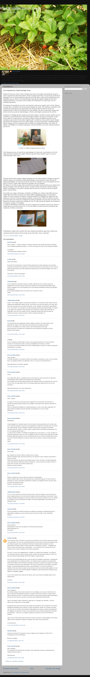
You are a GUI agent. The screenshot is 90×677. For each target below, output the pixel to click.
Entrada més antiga (53, 668)
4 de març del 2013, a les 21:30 (16, 486)
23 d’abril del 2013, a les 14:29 (15, 657)
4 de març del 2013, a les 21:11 (16, 412)
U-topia (9, 259)
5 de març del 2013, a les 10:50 (16, 503)
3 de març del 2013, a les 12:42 (16, 253)
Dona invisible (16, 71)
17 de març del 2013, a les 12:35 (16, 625)
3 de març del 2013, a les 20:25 (16, 315)
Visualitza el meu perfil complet (10, 83)
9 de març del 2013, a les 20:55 (16, 582)
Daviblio (9, 630)
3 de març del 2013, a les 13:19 (16, 276)
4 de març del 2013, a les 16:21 (16, 349)
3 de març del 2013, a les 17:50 (16, 295)
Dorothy (9, 242)
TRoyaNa (10, 281)
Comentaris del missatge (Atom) (20, 672)
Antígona (10, 538)
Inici (31, 668)
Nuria (9, 321)
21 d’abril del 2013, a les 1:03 (15, 640)
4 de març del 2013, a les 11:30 (16, 334)
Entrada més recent (10, 668)
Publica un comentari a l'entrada (14, 661)
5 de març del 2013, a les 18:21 (16, 517)
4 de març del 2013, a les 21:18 (16, 443)
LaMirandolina (11, 300)
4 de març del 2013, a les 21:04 (16, 390)
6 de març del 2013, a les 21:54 (16, 532)
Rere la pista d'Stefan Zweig (20, 8)
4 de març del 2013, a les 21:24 (16, 467)
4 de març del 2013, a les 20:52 (16, 366)
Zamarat (9, 509)
